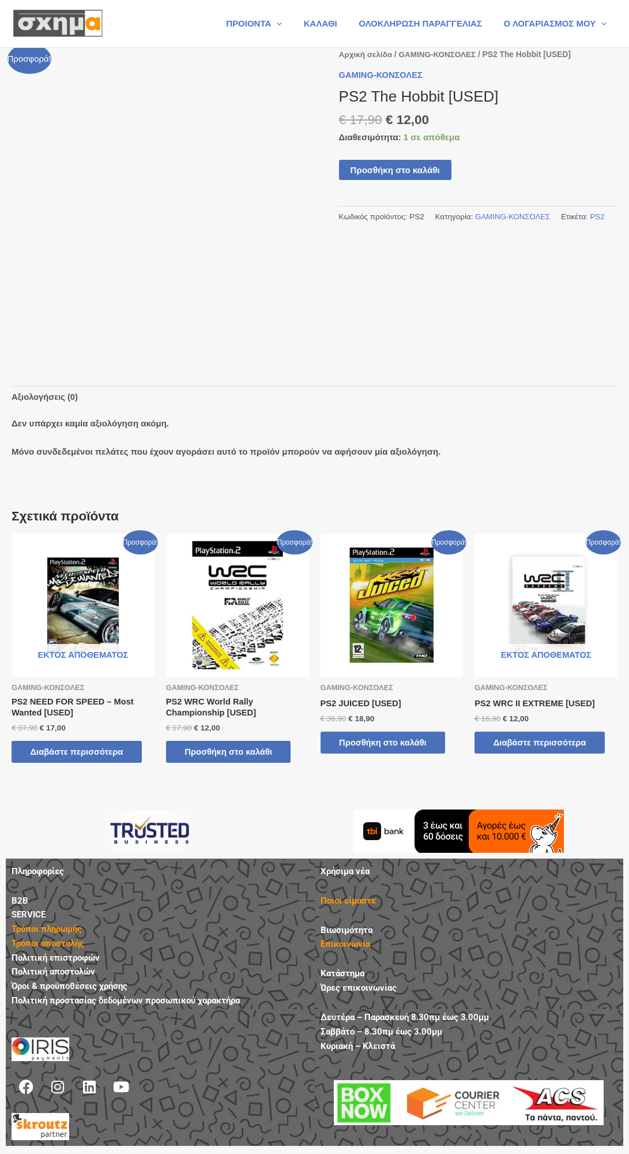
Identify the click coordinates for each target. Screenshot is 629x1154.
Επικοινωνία (345, 947)
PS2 (599, 216)
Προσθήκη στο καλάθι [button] (233, 754)
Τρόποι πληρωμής (47, 932)
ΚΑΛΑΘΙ (331, 23)
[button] (292, 23)
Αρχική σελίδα (366, 54)
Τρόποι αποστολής (48, 946)
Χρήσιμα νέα (345, 873)
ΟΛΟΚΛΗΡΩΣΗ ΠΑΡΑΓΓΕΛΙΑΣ (426, 23)
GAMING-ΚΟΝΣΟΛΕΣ (439, 54)
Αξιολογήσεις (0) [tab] (46, 397)
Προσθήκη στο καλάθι (395, 169)
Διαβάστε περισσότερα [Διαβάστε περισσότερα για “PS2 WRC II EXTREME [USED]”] (545, 743)
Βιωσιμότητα (346, 932)
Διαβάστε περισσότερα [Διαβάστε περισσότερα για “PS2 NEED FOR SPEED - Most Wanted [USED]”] (82, 754)
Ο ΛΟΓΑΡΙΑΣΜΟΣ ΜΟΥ (557, 23)
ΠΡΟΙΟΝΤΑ (269, 23)
